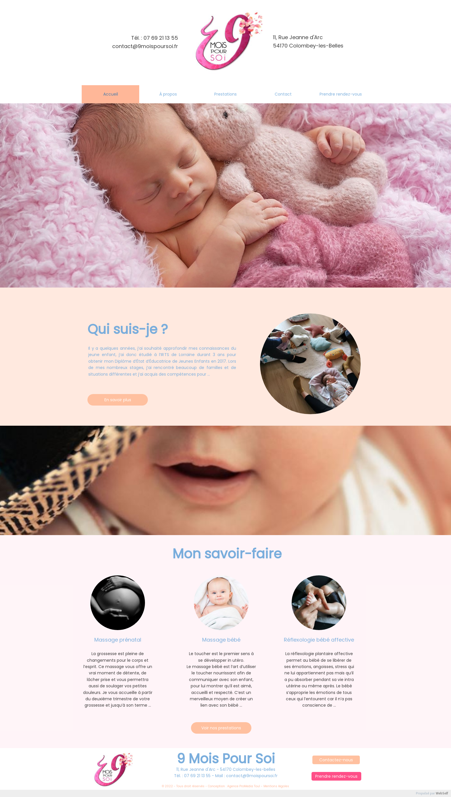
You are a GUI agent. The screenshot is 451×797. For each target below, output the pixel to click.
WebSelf (442, 793)
